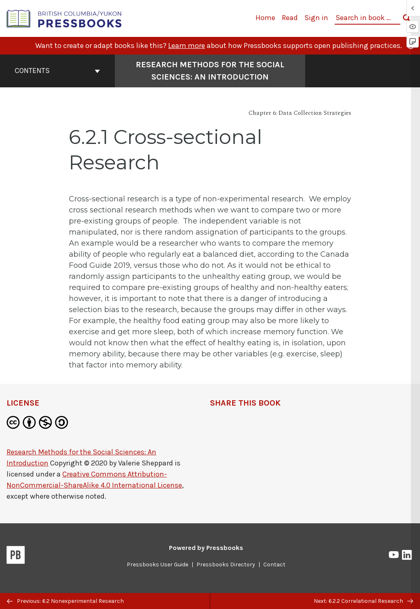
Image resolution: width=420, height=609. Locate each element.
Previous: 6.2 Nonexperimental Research (65, 601)
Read (290, 17)
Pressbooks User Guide (157, 564)
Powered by (206, 548)
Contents (57, 70)
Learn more (186, 45)
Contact (274, 564)
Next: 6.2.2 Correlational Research (363, 601)
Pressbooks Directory (225, 564)
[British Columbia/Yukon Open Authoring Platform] (64, 18)
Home (265, 17)
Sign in (316, 17)
